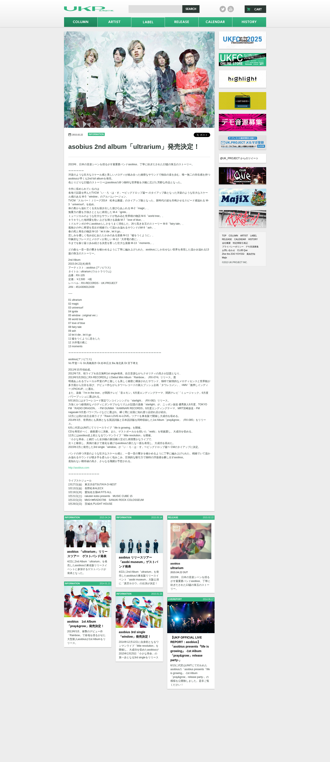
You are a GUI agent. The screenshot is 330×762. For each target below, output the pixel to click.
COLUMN (233, 235)
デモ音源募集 (252, 246)
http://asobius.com (78, 467)
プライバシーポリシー (233, 246)
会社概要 (226, 243)
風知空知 (251, 254)
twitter (222, 9)
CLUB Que (242, 250)
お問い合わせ (228, 250)
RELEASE (227, 239)
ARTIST (244, 235)
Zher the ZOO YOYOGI (233, 254)
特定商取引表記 (240, 243)
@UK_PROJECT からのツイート (239, 158)
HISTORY (253, 239)
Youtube (230, 9)
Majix (224, 257)
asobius (175, 563)
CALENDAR (240, 239)
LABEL (253, 235)
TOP (224, 235)
